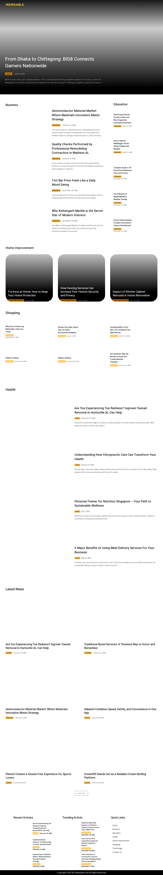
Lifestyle (88, 653)
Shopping (9, 335)
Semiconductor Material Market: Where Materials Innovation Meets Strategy (76, 115)
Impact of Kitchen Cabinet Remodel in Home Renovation (131, 293)
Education (117, 126)
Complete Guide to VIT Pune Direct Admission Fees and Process (123, 170)
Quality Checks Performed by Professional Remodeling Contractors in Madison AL (72, 148)
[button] (138, 5)
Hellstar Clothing (12, 358)
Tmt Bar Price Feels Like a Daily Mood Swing (74, 182)
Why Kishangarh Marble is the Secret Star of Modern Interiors (77, 213)
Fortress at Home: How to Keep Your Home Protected (28, 293)
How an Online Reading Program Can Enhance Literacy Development (123, 223)
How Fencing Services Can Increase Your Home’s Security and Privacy (79, 291)
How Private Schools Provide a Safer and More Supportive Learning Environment (122, 118)
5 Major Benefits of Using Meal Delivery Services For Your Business (114, 550)
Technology (86, 833)
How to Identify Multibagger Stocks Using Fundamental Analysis (121, 145)
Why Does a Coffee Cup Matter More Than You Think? (15, 329)
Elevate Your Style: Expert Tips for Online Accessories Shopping (68, 330)
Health (77, 418)
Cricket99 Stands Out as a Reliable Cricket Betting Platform (115, 776)
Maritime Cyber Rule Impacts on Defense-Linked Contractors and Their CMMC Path (90, 826)
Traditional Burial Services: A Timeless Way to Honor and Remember (119, 646)
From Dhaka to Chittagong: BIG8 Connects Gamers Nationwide (49, 62)
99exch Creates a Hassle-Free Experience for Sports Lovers (38, 776)
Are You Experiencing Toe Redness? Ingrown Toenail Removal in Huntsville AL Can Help (110, 410)
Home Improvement (16, 300)
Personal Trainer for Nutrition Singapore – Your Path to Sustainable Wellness (112, 503)
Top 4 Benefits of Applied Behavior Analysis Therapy (120, 197)
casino (8, 74)
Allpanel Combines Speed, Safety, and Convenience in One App (120, 711)
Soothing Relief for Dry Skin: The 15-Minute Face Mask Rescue (120, 330)
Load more (81, 793)
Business (56, 125)
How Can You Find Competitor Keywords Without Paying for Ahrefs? (90, 842)
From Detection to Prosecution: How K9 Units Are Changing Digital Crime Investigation (91, 858)
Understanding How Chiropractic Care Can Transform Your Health (115, 457)
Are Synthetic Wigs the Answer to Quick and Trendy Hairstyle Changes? (119, 358)
